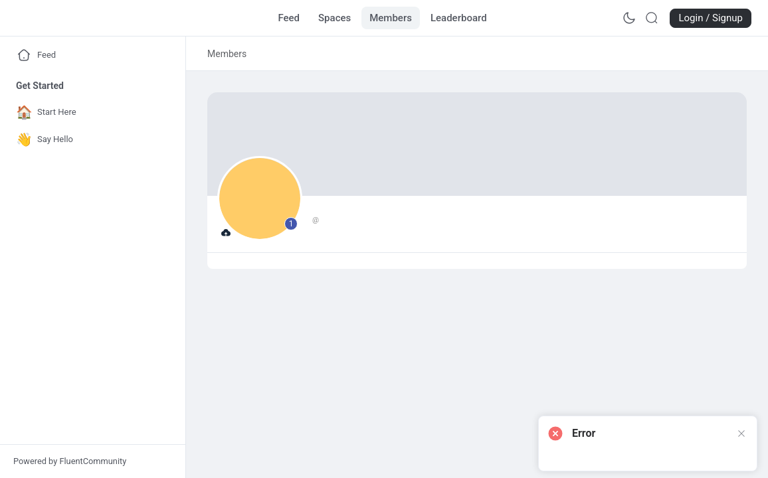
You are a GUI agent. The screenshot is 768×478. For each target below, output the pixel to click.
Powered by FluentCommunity (69, 461)
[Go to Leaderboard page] (459, 18)
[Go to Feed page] (289, 18)
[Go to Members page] (390, 18)
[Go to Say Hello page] (90, 139)
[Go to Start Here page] (90, 112)
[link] (226, 53)
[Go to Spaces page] (334, 18)
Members (226, 53)
